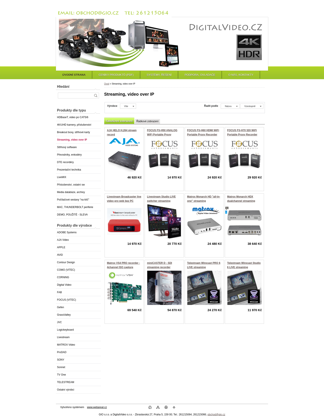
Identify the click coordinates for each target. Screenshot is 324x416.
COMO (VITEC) (66, 269)
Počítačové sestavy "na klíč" (73, 199)
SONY (60, 359)
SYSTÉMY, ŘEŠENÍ (159, 74)
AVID (60, 254)
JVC (59, 322)
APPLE (61, 247)
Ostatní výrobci (65, 389)
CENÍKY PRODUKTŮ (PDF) (116, 74)
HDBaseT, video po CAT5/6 (72, 117)
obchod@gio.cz (216, 414)
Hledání (63, 86)
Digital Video (64, 284)
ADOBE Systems (66, 232)
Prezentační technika (69, 169)
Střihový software (67, 147)
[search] (95, 95)
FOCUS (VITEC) (66, 299)
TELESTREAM (65, 382)
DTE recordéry (65, 162)
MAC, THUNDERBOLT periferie (75, 207)
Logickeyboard (65, 329)
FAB (59, 292)
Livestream (63, 337)
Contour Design (66, 262)
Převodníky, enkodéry (69, 154)
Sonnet (61, 367)
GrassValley (64, 314)
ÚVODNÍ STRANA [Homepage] (74, 74)
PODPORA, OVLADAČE (199, 74)
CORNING (63, 277)
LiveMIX (61, 177)
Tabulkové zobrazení (119, 121)
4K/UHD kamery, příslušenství (74, 124)
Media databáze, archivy (71, 192)
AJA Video (63, 239)
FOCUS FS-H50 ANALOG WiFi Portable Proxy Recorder (162, 134)
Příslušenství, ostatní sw (71, 184)
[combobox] (230, 106)
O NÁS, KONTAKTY (240, 74)
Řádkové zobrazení (147, 121)
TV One (61, 374)
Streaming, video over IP (72, 139)
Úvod (106, 84)
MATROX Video (66, 344)
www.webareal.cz (97, 407)
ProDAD (61, 352)
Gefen (60, 307)
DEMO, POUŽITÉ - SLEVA (72, 214)
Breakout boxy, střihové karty (73, 132)
